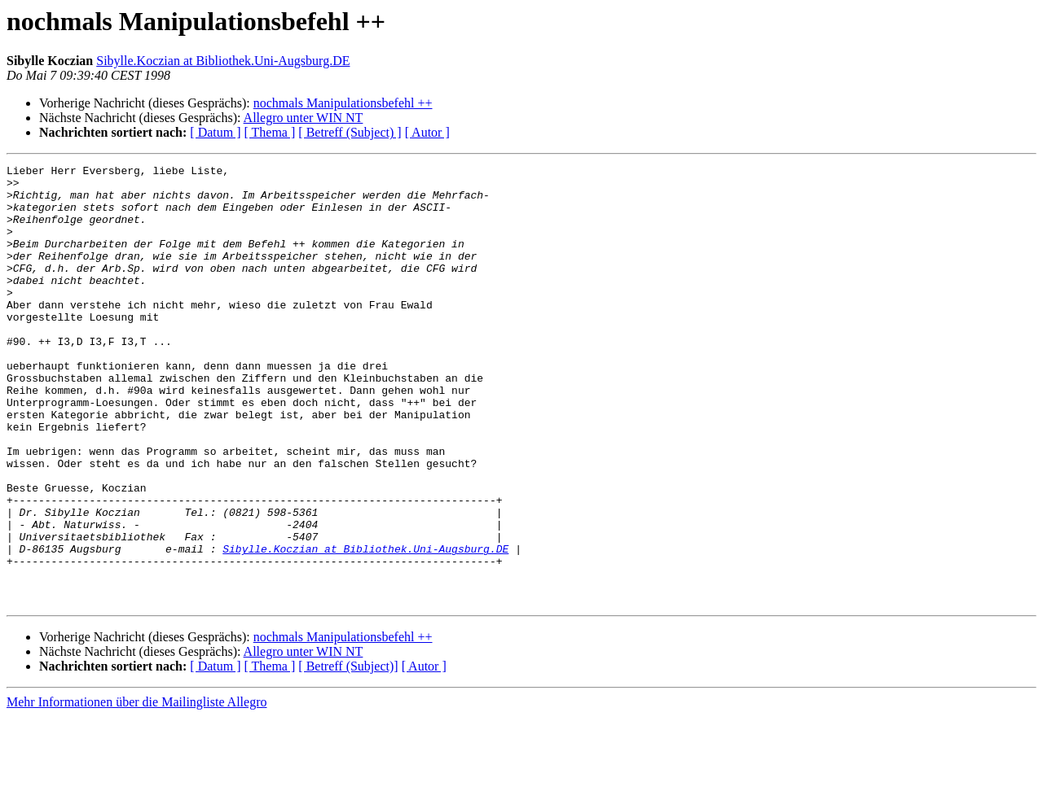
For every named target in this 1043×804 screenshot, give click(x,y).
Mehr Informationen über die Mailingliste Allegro (136, 790)
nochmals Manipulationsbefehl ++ (343, 103)
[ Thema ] (270, 132)
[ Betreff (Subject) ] (349, 132)
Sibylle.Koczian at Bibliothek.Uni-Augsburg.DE (223, 61)
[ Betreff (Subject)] (348, 754)
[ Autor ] (427, 132)
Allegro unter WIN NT (303, 118)
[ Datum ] (215, 132)
